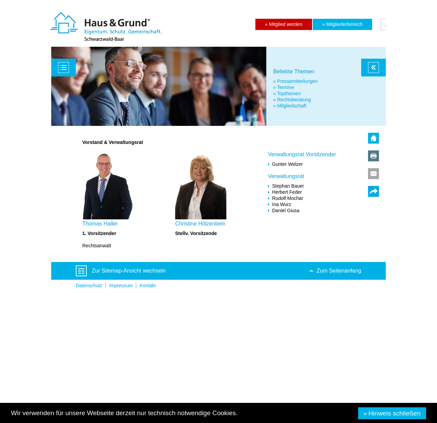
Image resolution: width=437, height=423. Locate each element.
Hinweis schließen (394, 413)
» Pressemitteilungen (295, 81)
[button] (283, 24)
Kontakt (148, 285)
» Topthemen (287, 93)
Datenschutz (89, 285)
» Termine (283, 87)
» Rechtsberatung (292, 99)
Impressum (121, 285)
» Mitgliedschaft (289, 105)
